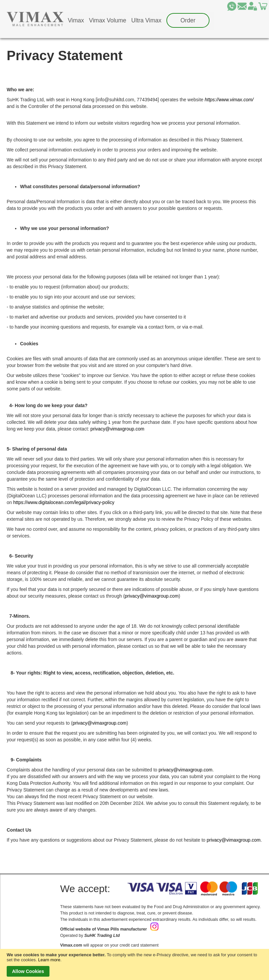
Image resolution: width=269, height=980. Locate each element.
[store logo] (35, 19)
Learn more (49, 959)
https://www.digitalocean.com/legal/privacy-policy (63, 502)
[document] (134, 964)
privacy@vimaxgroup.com (117, 429)
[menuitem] (76, 21)
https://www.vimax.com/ (229, 99)
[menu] (138, 21)
